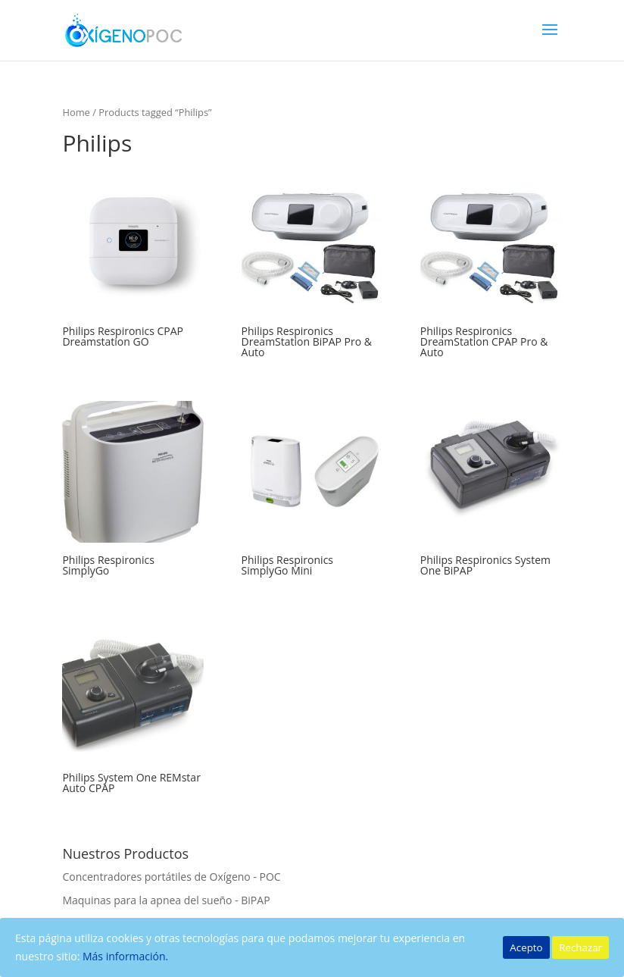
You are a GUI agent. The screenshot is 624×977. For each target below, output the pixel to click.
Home (75, 112)
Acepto (526, 947)
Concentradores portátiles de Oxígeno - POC (171, 876)
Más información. (125, 956)
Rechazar (580, 947)
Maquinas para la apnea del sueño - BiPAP (166, 900)
